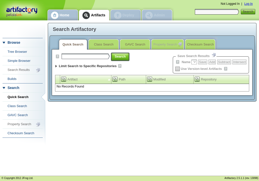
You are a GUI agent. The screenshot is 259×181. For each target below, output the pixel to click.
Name (186, 62)
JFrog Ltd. (27, 178)
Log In (248, 4)
